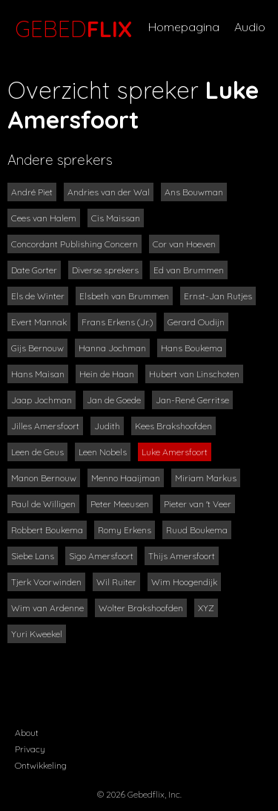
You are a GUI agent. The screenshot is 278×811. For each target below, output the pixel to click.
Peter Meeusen (119, 503)
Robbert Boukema (47, 529)
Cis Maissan (115, 218)
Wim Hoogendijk (184, 581)
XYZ (206, 607)
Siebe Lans (32, 555)
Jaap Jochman (41, 400)
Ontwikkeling (41, 765)
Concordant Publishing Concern (74, 244)
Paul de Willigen (43, 503)
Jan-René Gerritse (192, 400)
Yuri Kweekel (36, 633)
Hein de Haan (106, 374)
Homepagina (183, 26)
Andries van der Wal (108, 192)
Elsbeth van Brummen (124, 296)
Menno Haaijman (125, 477)
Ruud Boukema (197, 529)
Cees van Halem (43, 218)
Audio (249, 26)
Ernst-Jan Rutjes (218, 296)
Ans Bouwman (194, 192)
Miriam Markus (205, 477)
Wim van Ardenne (47, 607)
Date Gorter (34, 270)
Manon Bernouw (43, 477)
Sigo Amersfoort (101, 555)
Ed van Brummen (188, 270)
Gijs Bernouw (37, 348)
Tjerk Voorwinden (46, 581)
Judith (107, 425)
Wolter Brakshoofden (141, 607)
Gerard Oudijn (196, 322)
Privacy (30, 749)
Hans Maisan (37, 374)
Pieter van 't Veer (197, 503)
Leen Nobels (103, 451)
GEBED (70, 29)
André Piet (32, 192)
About (27, 732)
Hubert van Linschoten (194, 374)
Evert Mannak (39, 322)
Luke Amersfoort (175, 451)
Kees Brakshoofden (173, 425)
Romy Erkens (124, 529)
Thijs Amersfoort (181, 555)
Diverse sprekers (105, 270)
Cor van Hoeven (184, 244)
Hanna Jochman (112, 348)
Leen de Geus (37, 451)
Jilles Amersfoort (45, 425)
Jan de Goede (114, 400)
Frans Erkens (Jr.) (117, 322)
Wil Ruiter (116, 581)
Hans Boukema (191, 348)
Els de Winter (37, 296)
